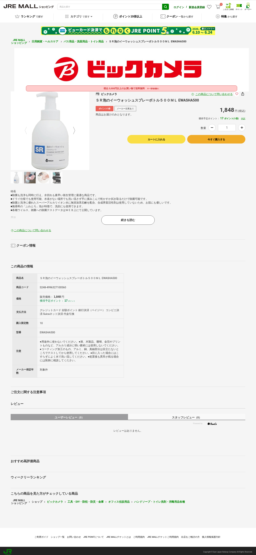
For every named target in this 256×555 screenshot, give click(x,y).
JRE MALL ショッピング (19, 39)
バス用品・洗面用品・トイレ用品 (84, 39)
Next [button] (72, 128)
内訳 (243, 116)
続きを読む (128, 217)
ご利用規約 (139, 534)
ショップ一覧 (58, 534)
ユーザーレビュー (69, 415)
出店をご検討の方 (190, 534)
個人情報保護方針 (211, 534)
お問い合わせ (74, 534)
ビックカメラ (55, 499)
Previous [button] (27, 128)
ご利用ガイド (41, 534)
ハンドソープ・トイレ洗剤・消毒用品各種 (159, 499)
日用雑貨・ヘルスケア (45, 39)
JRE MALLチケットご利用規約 (163, 534)
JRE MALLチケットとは (118, 534)
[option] (50, 128)
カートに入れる (156, 137)
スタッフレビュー (187, 415)
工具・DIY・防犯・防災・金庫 (86, 499)
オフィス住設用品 (119, 499)
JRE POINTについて (93, 534)
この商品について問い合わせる (214, 91)
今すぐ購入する (216, 137)
